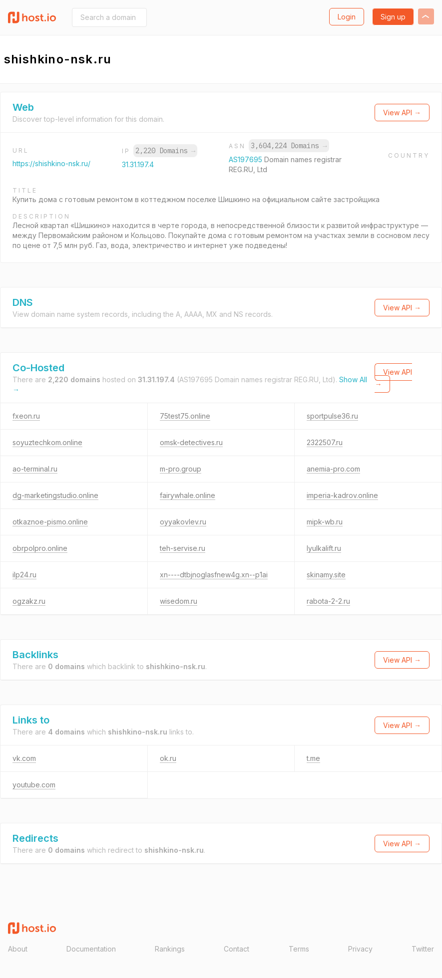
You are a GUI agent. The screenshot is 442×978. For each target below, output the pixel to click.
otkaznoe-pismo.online (50, 521)
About (17, 949)
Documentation (91, 949)
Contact (236, 949)
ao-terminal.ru (34, 469)
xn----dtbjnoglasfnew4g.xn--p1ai (214, 574)
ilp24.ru (24, 574)
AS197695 (246, 159)
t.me (313, 758)
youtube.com (33, 784)
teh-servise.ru (182, 548)
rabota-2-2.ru (328, 601)
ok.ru (168, 758)
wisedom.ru (178, 601)
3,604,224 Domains (289, 145)
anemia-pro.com (333, 469)
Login (347, 16)
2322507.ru (325, 442)
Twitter (423, 949)
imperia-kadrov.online (342, 495)
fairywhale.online (187, 495)
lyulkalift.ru (324, 548)
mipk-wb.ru (325, 521)
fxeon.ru (26, 416)
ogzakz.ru (28, 601)
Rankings (170, 949)
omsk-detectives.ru (191, 442)
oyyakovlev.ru (183, 521)
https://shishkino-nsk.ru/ (51, 163)
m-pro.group (180, 469)
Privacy (360, 949)
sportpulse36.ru (332, 416)
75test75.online (185, 416)
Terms (299, 949)
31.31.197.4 (138, 164)
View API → (402, 112)
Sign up (393, 16)
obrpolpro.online (39, 548)
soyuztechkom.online (47, 442)
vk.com (24, 758)
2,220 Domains (165, 150)
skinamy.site (326, 574)
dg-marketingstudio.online (55, 495)
